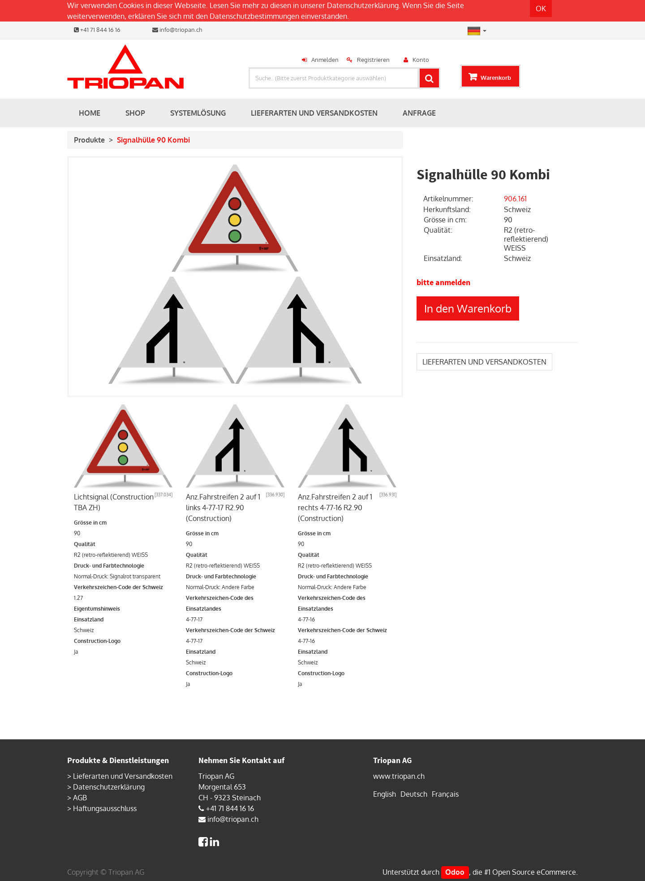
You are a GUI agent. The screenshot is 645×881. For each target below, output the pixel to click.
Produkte (89, 139)
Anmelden (325, 59)
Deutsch (413, 794)
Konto (421, 59)
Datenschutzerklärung (363, 5)
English (384, 794)
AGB (80, 797)
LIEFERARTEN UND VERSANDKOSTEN (484, 361)
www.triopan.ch (399, 776)
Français (445, 794)
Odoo (454, 872)
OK (541, 8)
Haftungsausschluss (105, 808)
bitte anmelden (443, 282)
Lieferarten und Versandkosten (122, 776)
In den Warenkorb (468, 308)
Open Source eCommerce (534, 872)
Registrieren (373, 59)
